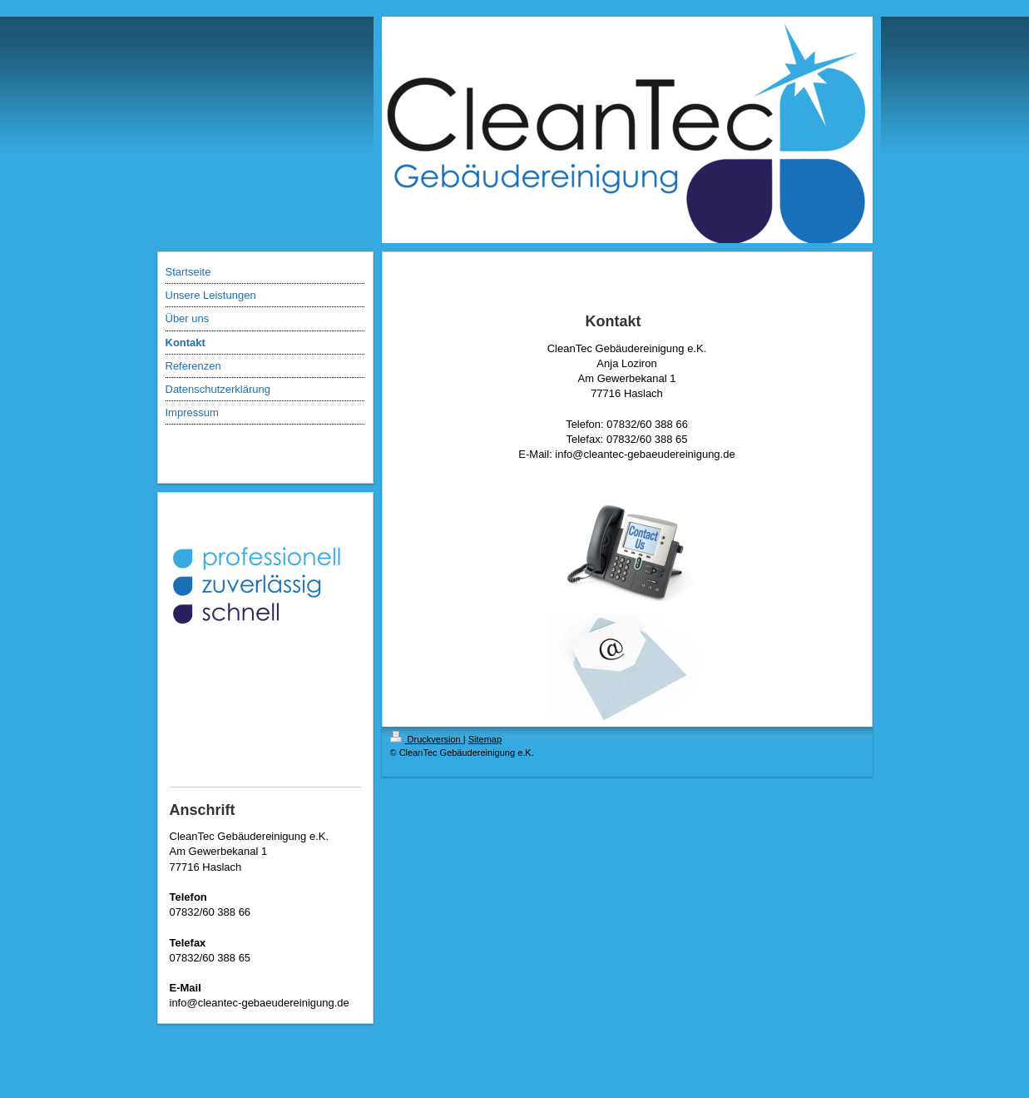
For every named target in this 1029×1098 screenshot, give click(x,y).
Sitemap (485, 739)
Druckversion (426, 739)
